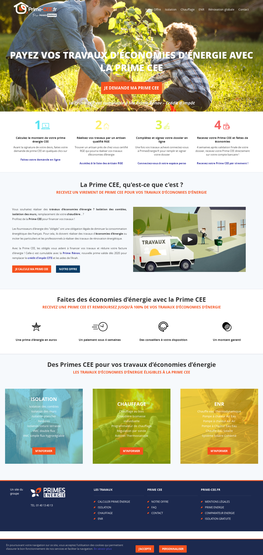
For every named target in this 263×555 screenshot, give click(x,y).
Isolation (171, 9)
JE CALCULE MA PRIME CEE (31, 269)
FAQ (153, 507)
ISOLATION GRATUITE (218, 519)
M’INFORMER (43, 451)
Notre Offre (153, 9)
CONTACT (157, 513)
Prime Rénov (71, 253)
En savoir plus (103, 549)
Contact (243, 9)
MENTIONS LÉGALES (217, 501)
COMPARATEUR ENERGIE (220, 513)
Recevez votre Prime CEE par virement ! (222, 163)
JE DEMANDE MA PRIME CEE (131, 88)
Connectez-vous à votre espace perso (162, 163)
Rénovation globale (221, 9)
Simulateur (133, 9)
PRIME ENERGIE (214, 507)
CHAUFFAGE (105, 513)
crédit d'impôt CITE (40, 258)
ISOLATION (104, 507)
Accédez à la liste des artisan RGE (101, 163)
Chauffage (188, 9)
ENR (201, 9)
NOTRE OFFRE (68, 269)
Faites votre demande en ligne (40, 159)
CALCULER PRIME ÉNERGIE (114, 501)
